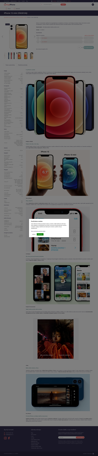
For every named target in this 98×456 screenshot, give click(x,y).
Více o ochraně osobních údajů (38, 231)
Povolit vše (40, 234)
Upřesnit (33, 234)
